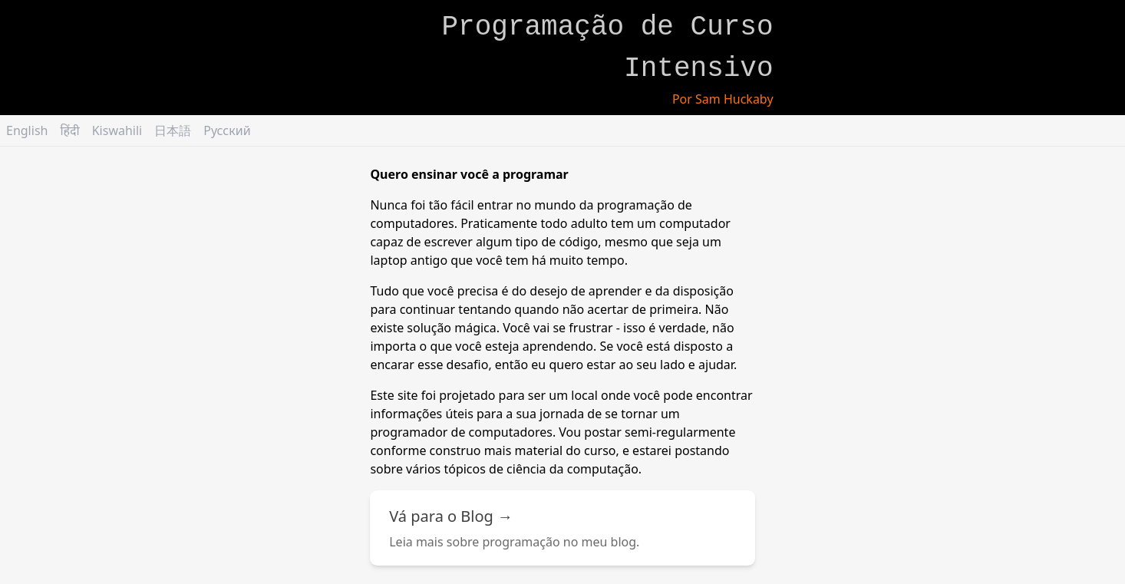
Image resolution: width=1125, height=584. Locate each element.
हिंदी (69, 130)
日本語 (172, 130)
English (27, 130)
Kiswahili (117, 130)
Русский (226, 130)
